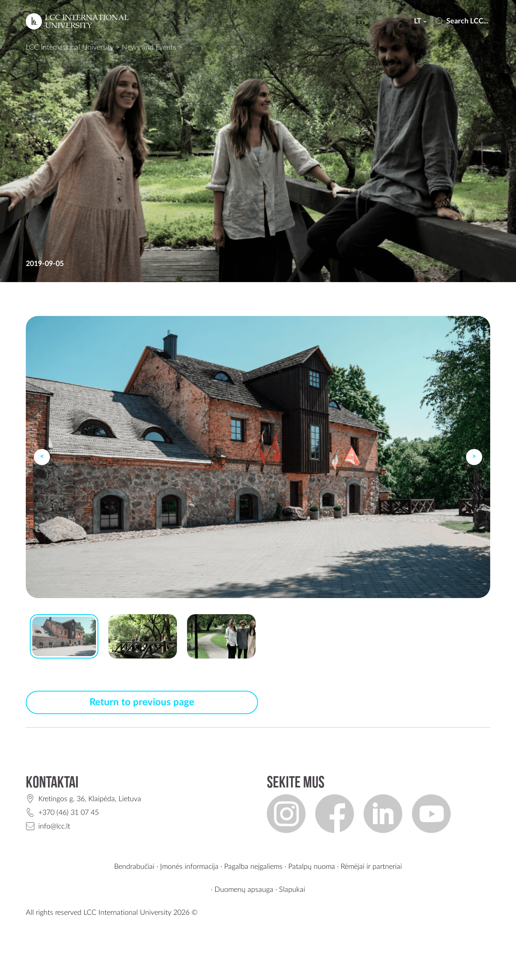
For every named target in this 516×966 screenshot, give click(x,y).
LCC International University (70, 47)
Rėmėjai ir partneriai (371, 866)
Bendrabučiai (134, 866)
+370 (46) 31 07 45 (68, 812)
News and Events (149, 47)
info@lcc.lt (54, 826)
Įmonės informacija (189, 866)
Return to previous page (141, 702)
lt (421, 21)
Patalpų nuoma (311, 866)
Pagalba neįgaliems (253, 866)
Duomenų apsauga (243, 889)
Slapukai (292, 889)
